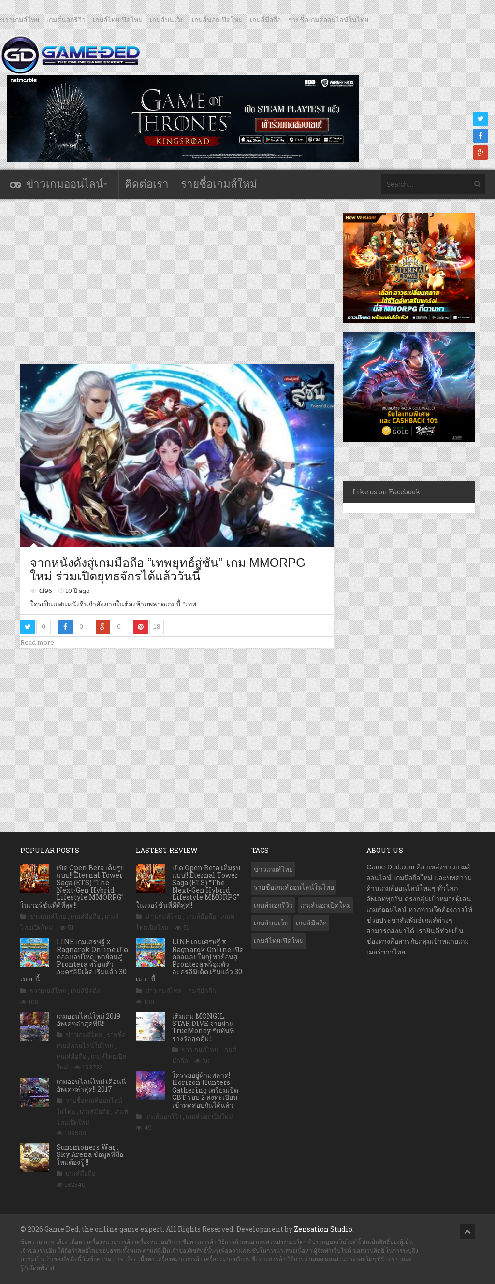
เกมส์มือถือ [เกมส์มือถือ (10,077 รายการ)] (311, 923)
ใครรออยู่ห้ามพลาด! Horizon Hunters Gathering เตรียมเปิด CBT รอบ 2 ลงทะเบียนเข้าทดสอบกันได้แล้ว (205, 1090)
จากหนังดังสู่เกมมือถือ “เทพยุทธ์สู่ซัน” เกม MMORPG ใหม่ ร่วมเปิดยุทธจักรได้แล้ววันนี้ (168, 569)
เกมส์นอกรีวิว (66, 20)
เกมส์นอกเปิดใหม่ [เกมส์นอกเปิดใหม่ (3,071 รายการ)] (325, 905)
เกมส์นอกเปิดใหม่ (217, 20)
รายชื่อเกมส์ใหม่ (219, 184)
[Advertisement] (196, 280)
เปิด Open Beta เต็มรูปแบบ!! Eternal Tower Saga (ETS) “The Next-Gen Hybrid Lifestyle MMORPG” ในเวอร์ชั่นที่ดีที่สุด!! (72, 886)
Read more (37, 642)
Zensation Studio (323, 1229)
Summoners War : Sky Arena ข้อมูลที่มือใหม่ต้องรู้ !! (90, 1154)
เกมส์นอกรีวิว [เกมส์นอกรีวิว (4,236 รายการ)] (273, 905)
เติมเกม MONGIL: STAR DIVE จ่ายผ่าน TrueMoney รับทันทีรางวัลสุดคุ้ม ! (203, 1027)
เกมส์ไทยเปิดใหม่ (118, 20)
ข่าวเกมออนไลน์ (64, 184)
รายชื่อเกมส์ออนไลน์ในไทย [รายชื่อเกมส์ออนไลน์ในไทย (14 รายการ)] (294, 887)
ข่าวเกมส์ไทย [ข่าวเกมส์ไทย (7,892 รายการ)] (273, 869)
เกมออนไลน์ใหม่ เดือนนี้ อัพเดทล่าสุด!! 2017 (91, 1085)
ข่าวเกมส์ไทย (19, 20)
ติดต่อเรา (147, 184)
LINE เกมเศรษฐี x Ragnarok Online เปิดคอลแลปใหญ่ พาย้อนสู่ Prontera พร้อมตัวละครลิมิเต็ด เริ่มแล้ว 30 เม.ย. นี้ (74, 960)
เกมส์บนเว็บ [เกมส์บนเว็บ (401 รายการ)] (271, 923)
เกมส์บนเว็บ (167, 20)
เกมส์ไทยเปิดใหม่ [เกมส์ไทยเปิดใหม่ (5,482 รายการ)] (279, 941)
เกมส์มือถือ (265, 20)
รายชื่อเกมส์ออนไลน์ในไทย (328, 20)
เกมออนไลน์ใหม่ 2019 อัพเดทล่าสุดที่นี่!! (88, 1019)
